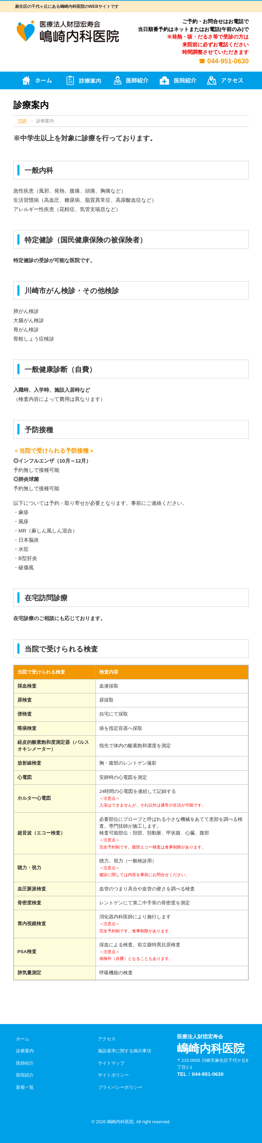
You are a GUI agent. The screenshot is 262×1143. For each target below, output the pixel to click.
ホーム (22, 1038)
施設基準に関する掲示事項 (124, 1050)
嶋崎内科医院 (120, 1121)
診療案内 (25, 1050)
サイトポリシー (113, 1075)
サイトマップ (111, 1063)
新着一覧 (25, 1087)
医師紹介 (25, 1063)
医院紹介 (25, 1075)
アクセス (107, 1038)
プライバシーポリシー (120, 1087)
